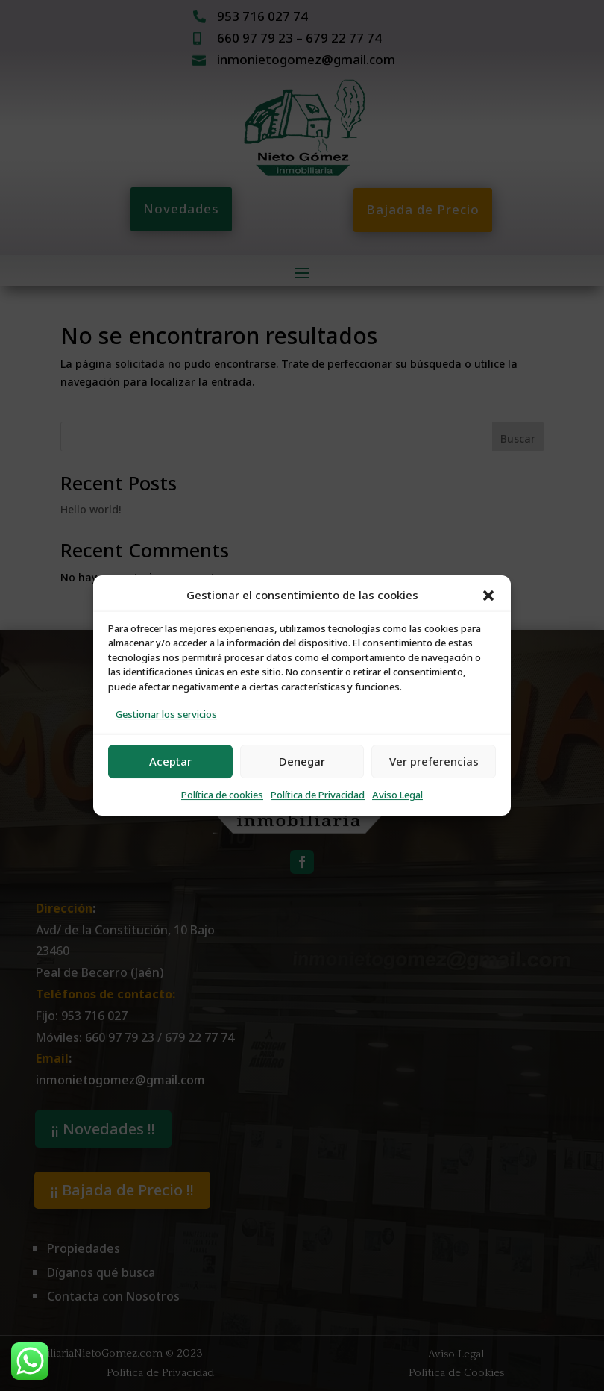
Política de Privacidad (318, 795)
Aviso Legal (397, 795)
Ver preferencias (434, 761)
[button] (488, 595)
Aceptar (170, 761)
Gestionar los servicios (166, 714)
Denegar (302, 761)
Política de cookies (222, 795)
